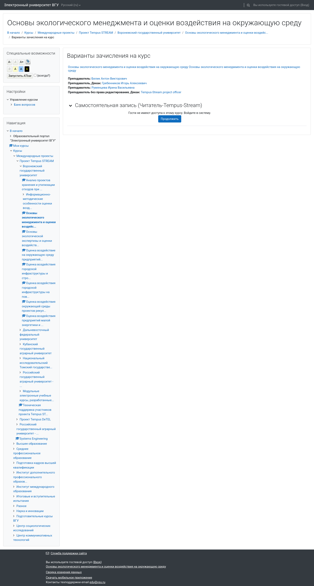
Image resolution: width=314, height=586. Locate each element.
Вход (304, 5)
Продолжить (170, 119)
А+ (21, 62)
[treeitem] (31, 102)
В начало (13, 32)
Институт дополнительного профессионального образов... (34, 477)
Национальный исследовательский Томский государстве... (36, 362)
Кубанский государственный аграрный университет (36, 348)
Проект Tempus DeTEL (35, 419)
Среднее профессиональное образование (26, 453)
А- (9, 62)
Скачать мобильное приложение (69, 577)
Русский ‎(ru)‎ (69, 5)
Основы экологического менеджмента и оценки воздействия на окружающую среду (106, 566)
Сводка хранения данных (64, 572)
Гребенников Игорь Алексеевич (124, 83)
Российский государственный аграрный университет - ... (36, 429)
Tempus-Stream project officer (161, 92)
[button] (248, 5)
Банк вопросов (24, 104)
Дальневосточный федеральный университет (34, 334)
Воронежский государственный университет (149, 32)
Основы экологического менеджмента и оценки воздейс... (226, 32)
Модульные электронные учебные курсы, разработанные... (37, 395)
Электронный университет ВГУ (31, 5)
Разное (21, 506)
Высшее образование (31, 443)
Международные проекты (56, 32)
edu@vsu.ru (97, 582)
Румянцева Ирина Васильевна (113, 87)
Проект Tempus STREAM (96, 32)
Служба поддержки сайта (66, 553)
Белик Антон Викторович (109, 78)
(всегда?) (43, 75)
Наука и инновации (30, 511)
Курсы (28, 32)
